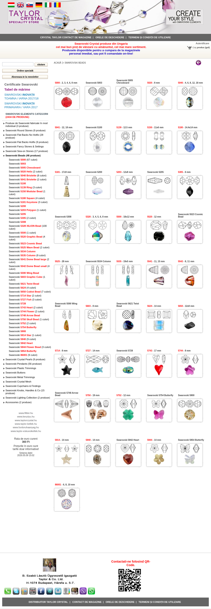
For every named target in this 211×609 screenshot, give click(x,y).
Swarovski (17, 163)
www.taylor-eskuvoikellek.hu (26, 431)
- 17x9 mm (63, 172)
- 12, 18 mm (64, 127)
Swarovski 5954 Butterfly (191, 440)
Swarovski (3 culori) (25, 187)
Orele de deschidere (109, 37)
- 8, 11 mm (186, 261)
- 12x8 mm (124, 172)
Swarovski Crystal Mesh (18, 381)
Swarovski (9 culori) (22, 339)
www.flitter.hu (26, 413)
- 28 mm (62, 261)
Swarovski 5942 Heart (127, 440)
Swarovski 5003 (94, 83)
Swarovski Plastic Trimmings (20, 368)
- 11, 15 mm (156, 261)
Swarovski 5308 (63, 217)
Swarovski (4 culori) (27, 198)
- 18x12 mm (125, 217)
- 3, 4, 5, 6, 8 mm (97, 217)
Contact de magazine (87, 602)
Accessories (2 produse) (18, 402)
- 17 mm (154, 350)
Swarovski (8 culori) (27, 175)
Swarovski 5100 (94, 127)
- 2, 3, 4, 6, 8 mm (66, 83)
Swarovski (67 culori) (23, 159)
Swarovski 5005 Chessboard (124, 81)
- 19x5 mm (124, 261)
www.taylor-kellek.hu (26, 423)
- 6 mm (184, 172)
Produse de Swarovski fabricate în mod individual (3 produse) (26, 124)
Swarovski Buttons (15, 372)
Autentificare (202, 43)
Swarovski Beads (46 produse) (23, 155)
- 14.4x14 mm (187, 127)
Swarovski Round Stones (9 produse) (25, 130)
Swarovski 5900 (186, 395)
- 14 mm (154, 306)
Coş (194, 47)
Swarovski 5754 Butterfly (160, 395)
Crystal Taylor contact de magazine (65, 37)
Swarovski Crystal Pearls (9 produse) (25, 359)
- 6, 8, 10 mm (65, 484)
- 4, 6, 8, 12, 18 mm (190, 83)
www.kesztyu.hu (26, 416)
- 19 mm (93, 395)
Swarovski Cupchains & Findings (23, 386)
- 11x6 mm (155, 127)
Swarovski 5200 (94, 172)
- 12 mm (154, 217)
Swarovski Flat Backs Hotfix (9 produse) (26, 142)
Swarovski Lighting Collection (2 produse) (27, 397)
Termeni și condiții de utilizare (149, 37)
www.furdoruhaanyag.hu (26, 427)
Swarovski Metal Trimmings (20, 377)
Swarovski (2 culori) (25, 171)
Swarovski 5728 (124, 350)
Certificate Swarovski (21, 84)
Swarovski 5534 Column (98, 261)
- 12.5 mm (124, 127)
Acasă (57, 63)
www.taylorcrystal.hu (26, 420)
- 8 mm (153, 83)
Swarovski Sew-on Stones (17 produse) (26, 151)
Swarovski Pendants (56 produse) (23, 363)
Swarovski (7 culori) (30, 291)
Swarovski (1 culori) (27, 210)
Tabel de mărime (17, 89)
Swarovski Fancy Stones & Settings (24, 146)
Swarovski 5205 (155, 172)
